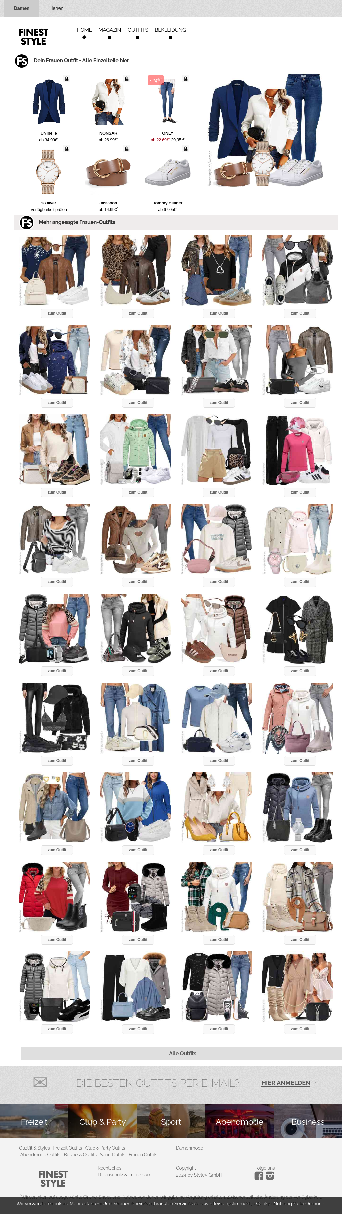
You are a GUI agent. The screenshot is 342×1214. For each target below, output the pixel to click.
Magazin (109, 30)
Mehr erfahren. (85, 1203)
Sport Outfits (112, 1154)
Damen (21, 8)
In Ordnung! (313, 1203)
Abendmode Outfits (40, 1154)
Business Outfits (80, 1154)
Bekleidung (170, 30)
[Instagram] (260, 1178)
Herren (56, 8)
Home (84, 30)
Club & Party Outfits (105, 1148)
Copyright (186, 1168)
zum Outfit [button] (57, 313)
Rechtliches (109, 1168)
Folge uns (264, 1168)
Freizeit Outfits (67, 1148)
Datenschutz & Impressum (124, 1174)
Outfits (138, 30)
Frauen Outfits (143, 1154)
